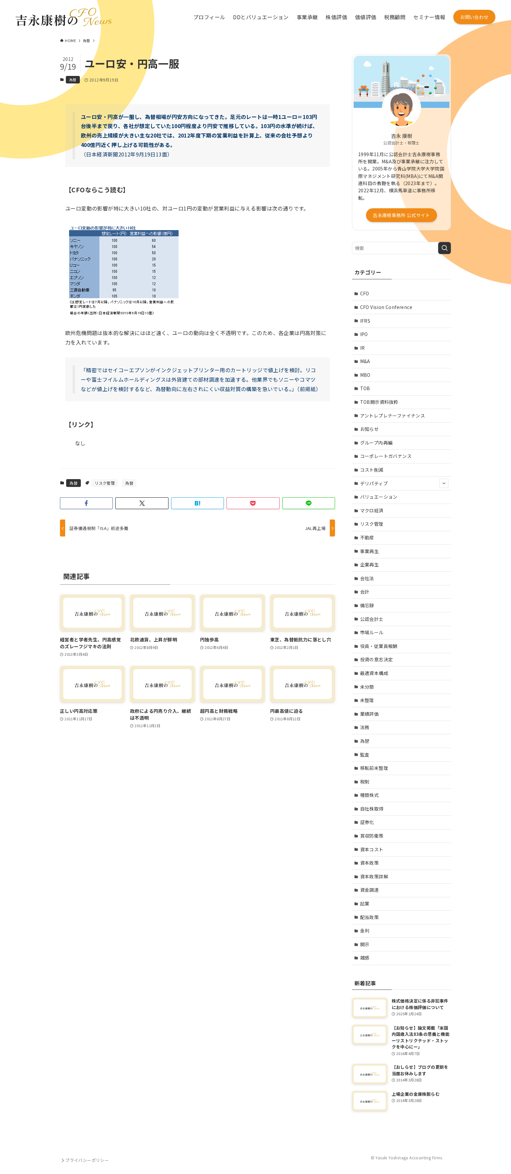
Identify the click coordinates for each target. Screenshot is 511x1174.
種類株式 (369, 795)
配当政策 (369, 917)
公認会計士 (372, 619)
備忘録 (367, 605)
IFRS (365, 320)
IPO (364, 334)
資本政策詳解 (374, 876)
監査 (365, 754)
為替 (73, 79)
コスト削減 (372, 469)
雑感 (365, 957)
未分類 (367, 686)
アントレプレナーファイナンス (392, 415)
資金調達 (369, 890)
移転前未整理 (374, 768)
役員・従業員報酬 (379, 646)
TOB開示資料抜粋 (379, 402)
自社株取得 (372, 808)
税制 (365, 781)
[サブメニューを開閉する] (443, 483)
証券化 (367, 822)
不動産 (367, 537)
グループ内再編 (376, 442)
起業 (365, 903)
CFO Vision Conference (386, 307)
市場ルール (372, 632)
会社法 (367, 578)
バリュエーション (379, 496)
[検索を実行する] (444, 248)
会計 (365, 591)
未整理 (367, 700)
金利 (365, 930)
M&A (365, 361)
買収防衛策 (372, 835)
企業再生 (369, 564)
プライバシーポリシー (84, 1160)
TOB (365, 388)
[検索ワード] (401, 248)
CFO (364, 293)
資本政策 (369, 862)
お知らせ (369, 429)
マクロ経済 (372, 510)
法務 (365, 727)
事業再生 (369, 551)
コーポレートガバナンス (386, 456)
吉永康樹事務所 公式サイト (401, 215)
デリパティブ (404, 483)
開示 (365, 944)
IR (362, 348)
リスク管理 (105, 483)
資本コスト (372, 849)
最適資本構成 (374, 673)
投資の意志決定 (376, 659)
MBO (365, 375)
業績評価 (369, 714)
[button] (86, 503)
